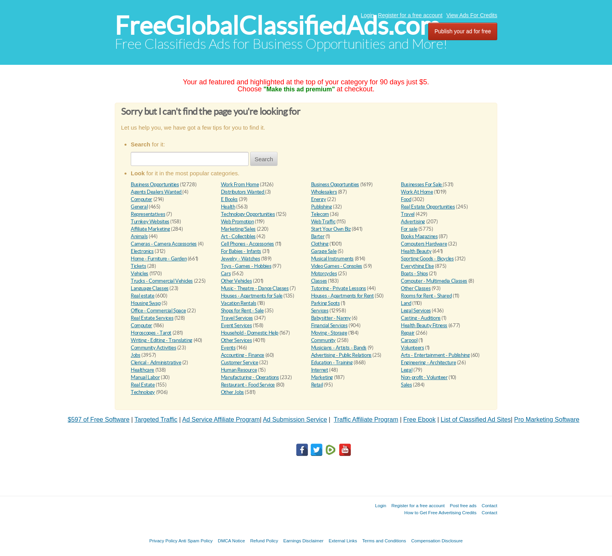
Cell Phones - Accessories (247, 244)
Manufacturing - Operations (250, 377)
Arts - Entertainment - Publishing (435, 355)
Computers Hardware (424, 244)
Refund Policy (264, 540)
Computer (141, 199)
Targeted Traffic (156, 419)
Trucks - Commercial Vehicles (162, 281)
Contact (489, 505)
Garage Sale (324, 251)
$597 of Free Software (99, 419)
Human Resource (239, 370)
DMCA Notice (231, 540)
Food (406, 199)
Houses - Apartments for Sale (252, 296)
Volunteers (412, 348)
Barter (318, 236)
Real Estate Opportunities (428, 207)
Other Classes (416, 288)
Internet (319, 370)
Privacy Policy (163, 540)
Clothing (320, 244)
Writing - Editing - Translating (161, 340)
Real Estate (143, 385)
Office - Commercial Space (158, 311)
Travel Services (237, 318)
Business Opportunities (155, 184)
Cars (226, 273)
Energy (318, 199)
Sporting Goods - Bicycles (427, 259)
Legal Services (416, 311)
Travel (408, 214)
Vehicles (139, 273)
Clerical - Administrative (156, 362)
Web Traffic (323, 222)
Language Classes (150, 288)
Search (263, 159)
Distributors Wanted (243, 192)
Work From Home (240, 184)
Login (367, 15)
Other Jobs (232, 392)
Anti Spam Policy (195, 540)
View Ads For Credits (472, 15)
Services (320, 311)
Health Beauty (416, 251)
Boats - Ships (414, 273)
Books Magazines (419, 236)
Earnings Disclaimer (303, 540)
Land (406, 303)
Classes (319, 281)
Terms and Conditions (384, 540)
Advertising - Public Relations (341, 355)
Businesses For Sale (422, 184)
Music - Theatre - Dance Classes (255, 288)
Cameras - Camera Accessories (164, 244)
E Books (229, 199)
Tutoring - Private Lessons (338, 288)
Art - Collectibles (238, 236)
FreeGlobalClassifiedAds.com (277, 25)
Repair (408, 333)
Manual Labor (145, 377)
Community (323, 340)
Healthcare (142, 370)
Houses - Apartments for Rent (342, 296)
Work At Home (417, 192)
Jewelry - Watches (240, 259)
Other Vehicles (236, 281)
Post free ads (463, 505)
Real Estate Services (152, 318)
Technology (143, 392)
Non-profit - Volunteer (424, 377)
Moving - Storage (329, 333)
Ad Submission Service (295, 419)
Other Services (236, 340)
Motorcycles (324, 273)
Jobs (135, 355)
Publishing (321, 207)
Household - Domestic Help (249, 333)
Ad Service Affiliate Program (221, 419)
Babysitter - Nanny (331, 318)
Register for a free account (410, 15)
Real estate (143, 296)
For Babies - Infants (241, 251)
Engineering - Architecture (428, 362)
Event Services (236, 325)
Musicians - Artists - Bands (338, 348)
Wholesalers (324, 192)
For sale (409, 229)
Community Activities (153, 348)
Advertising (413, 222)
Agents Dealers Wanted (156, 192)
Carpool (409, 340)
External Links (343, 540)
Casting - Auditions (421, 318)
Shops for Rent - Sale (242, 311)
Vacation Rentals (238, 303)
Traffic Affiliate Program (366, 419)
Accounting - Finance (242, 355)
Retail (317, 385)
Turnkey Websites (150, 222)
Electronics (142, 251)
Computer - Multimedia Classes (434, 281)
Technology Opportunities (248, 214)
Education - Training (332, 362)
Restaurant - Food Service (248, 385)
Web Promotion (237, 222)
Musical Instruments (332, 259)
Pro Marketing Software (546, 419)
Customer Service (239, 362)
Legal (406, 370)
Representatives (148, 214)
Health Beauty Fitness (424, 325)
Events (228, 348)
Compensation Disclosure (437, 540)
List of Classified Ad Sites (476, 419)
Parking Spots (325, 303)
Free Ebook (419, 419)
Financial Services (329, 325)
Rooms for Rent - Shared (426, 296)
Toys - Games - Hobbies (246, 266)
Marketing (322, 377)
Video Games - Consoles (336, 266)
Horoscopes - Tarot (151, 333)
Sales (406, 385)
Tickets (138, 266)
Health (228, 207)
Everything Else (417, 266)
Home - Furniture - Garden (159, 259)
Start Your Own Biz (331, 229)
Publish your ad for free (462, 31)
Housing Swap (145, 303)
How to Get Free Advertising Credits (440, 512)
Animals (139, 236)
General (139, 207)
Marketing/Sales (238, 229)
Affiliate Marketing (150, 229)
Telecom (320, 214)
